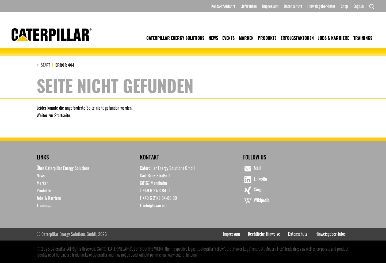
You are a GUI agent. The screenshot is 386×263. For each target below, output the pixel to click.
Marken (246, 38)
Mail (252, 168)
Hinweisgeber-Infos (321, 6)
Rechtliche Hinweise (264, 234)
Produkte (267, 38)
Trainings (362, 38)
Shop (344, 6)
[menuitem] (358, 6)
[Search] (370, 6)
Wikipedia (256, 200)
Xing (252, 190)
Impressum (270, 6)
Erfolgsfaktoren (297, 38)
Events (228, 38)
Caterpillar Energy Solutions (175, 38)
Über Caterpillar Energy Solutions (63, 168)
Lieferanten (248, 6)
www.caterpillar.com (182, 254)
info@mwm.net (155, 205)
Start (45, 65)
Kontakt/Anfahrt (223, 6)
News (213, 38)
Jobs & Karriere (333, 38)
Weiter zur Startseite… (54, 115)
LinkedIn (255, 179)
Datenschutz (293, 6)
